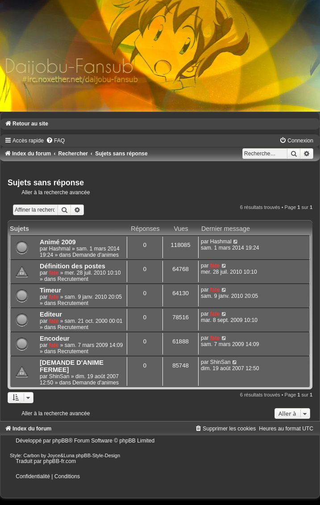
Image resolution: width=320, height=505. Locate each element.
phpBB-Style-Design (98, 455)
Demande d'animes (95, 255)
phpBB (60, 441)
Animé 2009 (58, 242)
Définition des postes (72, 266)
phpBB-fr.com (59, 461)
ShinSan (59, 376)
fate (54, 273)
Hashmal (60, 249)
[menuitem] (55, 141)
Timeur (50, 290)
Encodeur (55, 338)
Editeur (51, 314)
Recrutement (73, 279)
